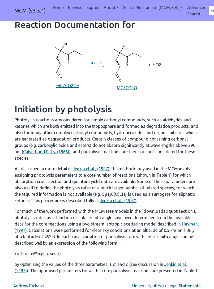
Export (93, 7)
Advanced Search (197, 10)
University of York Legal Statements (166, 285)
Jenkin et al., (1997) (91, 168)
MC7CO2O (127, 64)
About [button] (109, 7)
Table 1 (163, 175)
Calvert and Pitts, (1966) (46, 151)
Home (58, 7)
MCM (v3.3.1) (30, 10)
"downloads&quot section (168, 211)
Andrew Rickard (28, 285)
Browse (75, 7)
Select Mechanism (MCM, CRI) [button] (151, 7)
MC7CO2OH (68, 64)
